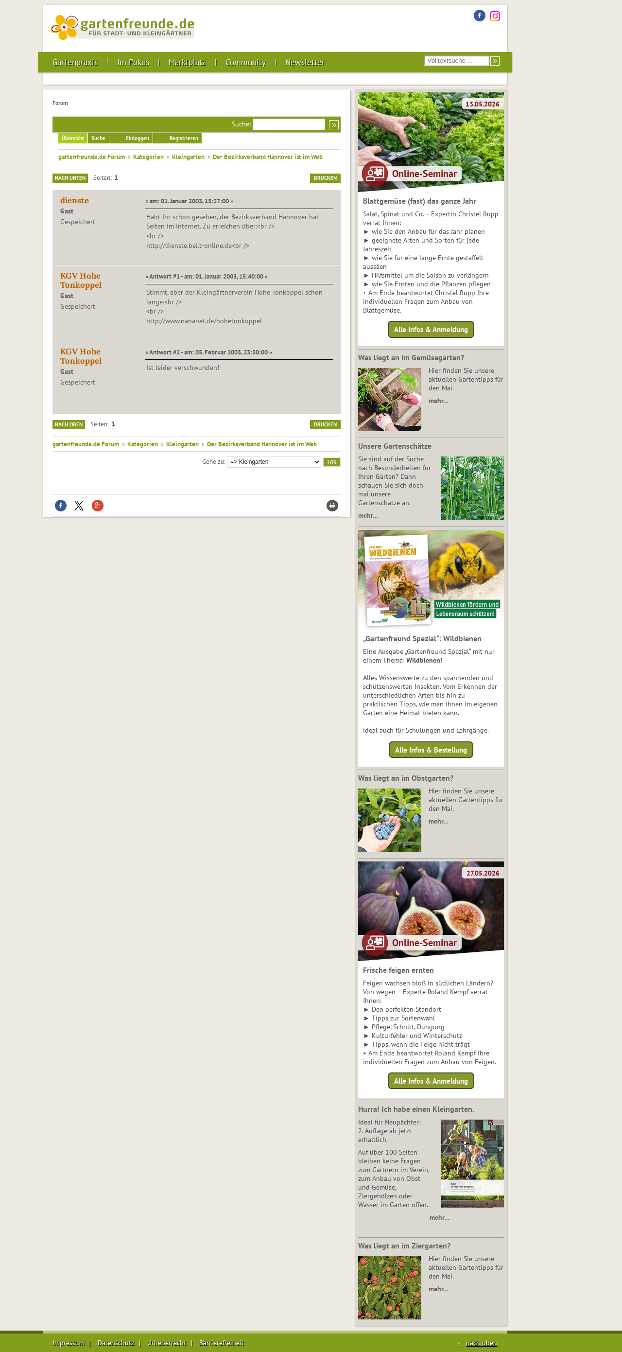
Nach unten (70, 178)
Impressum (68, 1342)
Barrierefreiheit (221, 1342)
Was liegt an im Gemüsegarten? (411, 357)
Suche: (241, 124)
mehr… (439, 400)
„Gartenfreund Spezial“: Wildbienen (422, 638)
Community (245, 62)
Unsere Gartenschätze (395, 446)
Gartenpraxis (75, 62)
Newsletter (305, 62)
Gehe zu (213, 461)
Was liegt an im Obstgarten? (405, 778)
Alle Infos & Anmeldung (431, 329)
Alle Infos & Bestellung (431, 749)
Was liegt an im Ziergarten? (404, 1245)
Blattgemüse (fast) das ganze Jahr (419, 201)
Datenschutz (116, 1342)
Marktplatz (187, 62)
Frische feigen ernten (398, 970)
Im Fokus (133, 62)
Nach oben (69, 424)
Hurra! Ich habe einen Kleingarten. (416, 1109)
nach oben (481, 1342)
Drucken (325, 178)
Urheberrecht (166, 1342)
